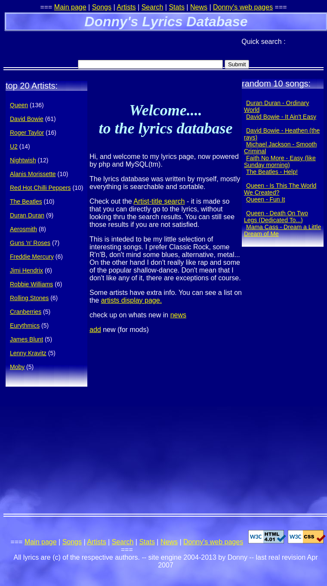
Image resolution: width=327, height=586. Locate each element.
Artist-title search (159, 201)
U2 (14, 146)
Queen (19, 105)
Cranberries (25, 311)
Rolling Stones (29, 298)
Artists (126, 7)
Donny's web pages (243, 7)
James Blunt (26, 339)
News (198, 7)
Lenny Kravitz (28, 353)
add (95, 329)
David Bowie (26, 118)
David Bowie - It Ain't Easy (281, 116)
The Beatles (26, 201)
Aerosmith (23, 229)
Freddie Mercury (32, 256)
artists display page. (131, 300)
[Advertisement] (104, 45)
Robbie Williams (31, 284)
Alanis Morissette (33, 174)
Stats (176, 7)
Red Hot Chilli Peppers (40, 187)
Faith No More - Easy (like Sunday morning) (280, 161)
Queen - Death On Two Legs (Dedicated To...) (276, 216)
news (178, 315)
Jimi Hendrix (26, 270)
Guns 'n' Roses (30, 242)
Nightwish (23, 160)
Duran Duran (27, 215)
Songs (101, 7)
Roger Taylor (27, 132)
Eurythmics (25, 325)
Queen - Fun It (265, 199)
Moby (17, 366)
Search (153, 7)
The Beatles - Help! (272, 171)
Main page (70, 7)
